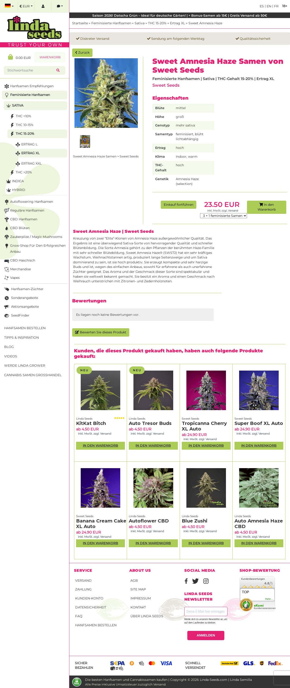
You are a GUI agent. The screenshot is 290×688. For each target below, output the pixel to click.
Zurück (82, 52)
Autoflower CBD (149, 521)
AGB (134, 580)
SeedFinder (16, 316)
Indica (14, 181)
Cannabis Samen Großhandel (33, 375)
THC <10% (20, 116)
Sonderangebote (20, 298)
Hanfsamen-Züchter (23, 289)
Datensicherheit (90, 607)
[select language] (9, 6)
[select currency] (26, 6)
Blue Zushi (194, 521)
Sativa (140, 23)
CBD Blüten (16, 228)
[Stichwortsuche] (31, 70)
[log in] (43, 6)
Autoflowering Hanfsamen (28, 202)
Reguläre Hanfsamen (23, 211)
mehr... (269, 599)
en (268, 6)
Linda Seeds (84, 418)
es (262, 6)
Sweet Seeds (165, 85)
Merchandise (17, 269)
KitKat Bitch (91, 423)
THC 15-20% (157, 23)
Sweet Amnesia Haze (205, 23)
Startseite (80, 23)
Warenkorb (50, 57)
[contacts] (60, 6)
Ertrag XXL (28, 164)
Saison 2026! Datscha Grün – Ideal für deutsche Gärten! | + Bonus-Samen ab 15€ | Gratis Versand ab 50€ (179, 15)
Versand (83, 580)
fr (275, 6)
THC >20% (20, 172)
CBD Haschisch (19, 261)
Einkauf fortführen (178, 205)
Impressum (140, 598)
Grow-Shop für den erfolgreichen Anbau (34, 248)
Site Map (138, 589)
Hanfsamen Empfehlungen (28, 86)
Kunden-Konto (89, 598)
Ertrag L (25, 144)
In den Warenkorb (267, 207)
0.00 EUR (19, 57)
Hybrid (15, 190)
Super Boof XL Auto (258, 423)
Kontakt (138, 607)
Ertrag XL (177, 23)
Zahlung (83, 589)
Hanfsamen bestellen (96, 625)
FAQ (78, 616)
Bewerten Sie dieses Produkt (100, 332)
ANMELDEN (206, 635)
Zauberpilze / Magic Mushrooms (32, 237)
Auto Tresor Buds (150, 423)
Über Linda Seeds (146, 616)
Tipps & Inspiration (21, 337)
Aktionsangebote (21, 307)
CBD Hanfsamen (20, 219)
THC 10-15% (21, 125)
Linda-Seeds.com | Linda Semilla (226, 680)
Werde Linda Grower (24, 365)
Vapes (11, 278)
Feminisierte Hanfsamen (111, 23)
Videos (10, 356)
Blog (9, 347)
